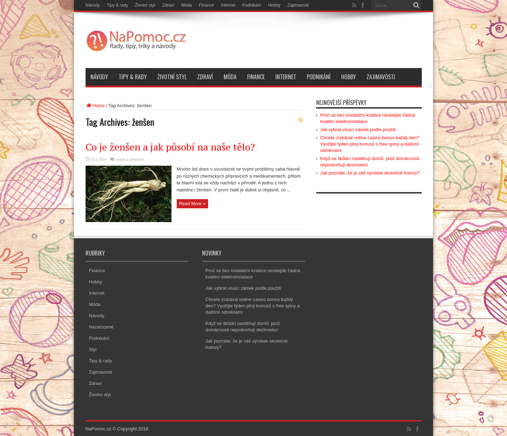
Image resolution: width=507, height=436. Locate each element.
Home (95, 105)
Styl (93, 349)
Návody (93, 5)
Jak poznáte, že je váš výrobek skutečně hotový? (370, 173)
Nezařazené (101, 327)
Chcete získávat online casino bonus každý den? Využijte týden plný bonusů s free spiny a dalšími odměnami (369, 144)
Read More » (192, 203)
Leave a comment (129, 159)
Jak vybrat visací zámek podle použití (358, 129)
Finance (206, 5)
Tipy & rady (117, 5)
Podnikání (251, 5)
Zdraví (168, 5)
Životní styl (145, 5)
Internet (228, 5)
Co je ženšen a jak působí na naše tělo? (170, 146)
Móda (186, 5)
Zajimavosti (298, 5)
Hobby (274, 5)
